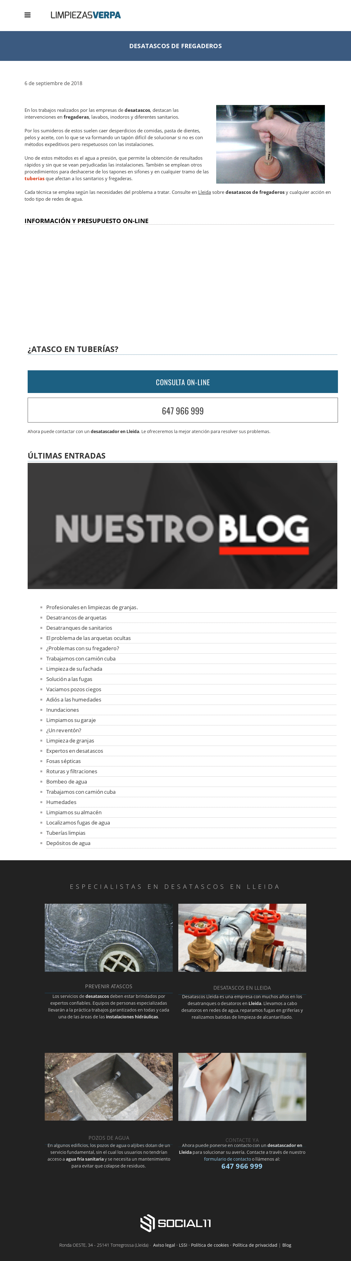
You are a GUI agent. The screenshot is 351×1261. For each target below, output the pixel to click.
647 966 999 (183, 410)
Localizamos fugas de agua (78, 822)
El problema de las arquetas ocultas (88, 638)
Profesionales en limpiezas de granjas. (92, 607)
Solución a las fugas (69, 679)
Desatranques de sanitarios (79, 627)
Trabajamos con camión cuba (81, 658)
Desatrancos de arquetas (76, 617)
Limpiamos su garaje (71, 720)
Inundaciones (62, 709)
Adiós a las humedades (73, 699)
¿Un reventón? (63, 730)
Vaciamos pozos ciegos (73, 689)
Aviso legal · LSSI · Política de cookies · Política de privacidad (215, 1245)
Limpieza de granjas (70, 740)
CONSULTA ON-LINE (183, 382)
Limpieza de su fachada (74, 668)
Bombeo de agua (66, 781)
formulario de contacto (227, 1159)
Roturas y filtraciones (71, 771)
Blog (286, 1245)
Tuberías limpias (66, 832)
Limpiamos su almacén (74, 812)
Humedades (61, 802)
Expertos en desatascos (74, 750)
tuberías (34, 178)
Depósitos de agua (68, 843)
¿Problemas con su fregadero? (82, 648)
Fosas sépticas (63, 761)
